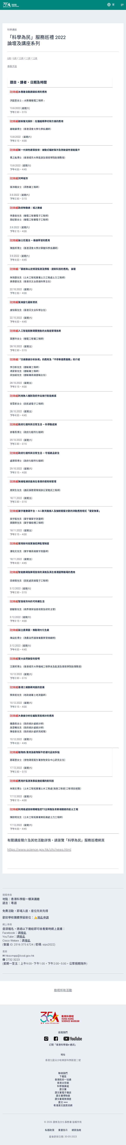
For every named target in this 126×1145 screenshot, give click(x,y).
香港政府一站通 (63, 1079)
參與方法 (12, 66)
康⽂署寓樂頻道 (63, 1099)
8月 (9, 58)
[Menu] (122, 5)
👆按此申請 (41, 917)
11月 (28, 58)
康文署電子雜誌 (63, 1092)
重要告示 (63, 1130)
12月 (34, 58)
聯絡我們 (63, 1073)
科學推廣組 (63, 1086)
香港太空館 (63, 1083)
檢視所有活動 (63, 990)
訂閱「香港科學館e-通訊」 (63, 1044)
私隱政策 (49, 1130)
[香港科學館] (5, 5)
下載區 (62, 1076)
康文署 (62, 1089)
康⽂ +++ (63, 1102)
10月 (21, 58)
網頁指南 (76, 1130)
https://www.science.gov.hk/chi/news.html (39, 850)
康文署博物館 (63, 1095)
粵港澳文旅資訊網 (62, 1105)
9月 (15, 58)
